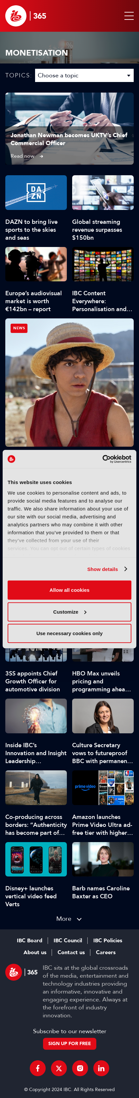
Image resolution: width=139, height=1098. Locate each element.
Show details (102, 569)
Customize (69, 611)
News (19, 328)
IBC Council (68, 940)
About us (34, 952)
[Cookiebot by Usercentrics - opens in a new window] (102, 459)
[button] (128, 16)
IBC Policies (107, 940)
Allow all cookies (70, 590)
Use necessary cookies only (69, 633)
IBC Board (29, 940)
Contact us (71, 952)
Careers (106, 952)
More (63, 919)
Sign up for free (69, 1043)
